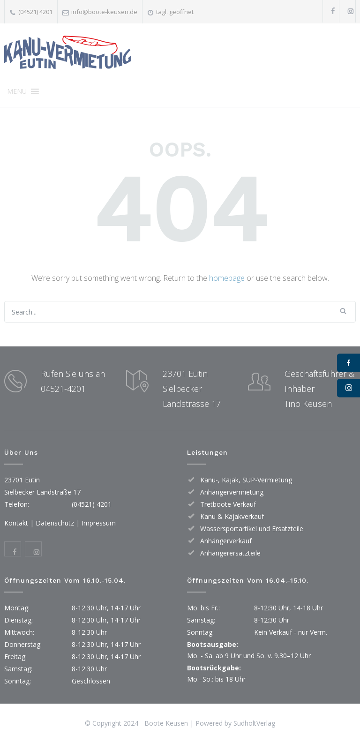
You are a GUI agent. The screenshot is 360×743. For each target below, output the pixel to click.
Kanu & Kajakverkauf (232, 516)
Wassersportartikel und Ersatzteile (251, 528)
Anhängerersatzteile (230, 552)
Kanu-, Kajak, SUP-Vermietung (246, 479)
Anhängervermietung (231, 492)
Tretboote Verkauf (228, 504)
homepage (227, 278)
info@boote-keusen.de (104, 12)
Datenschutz (55, 522)
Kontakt (16, 522)
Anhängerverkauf (226, 540)
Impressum (99, 522)
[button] (17, 91)
